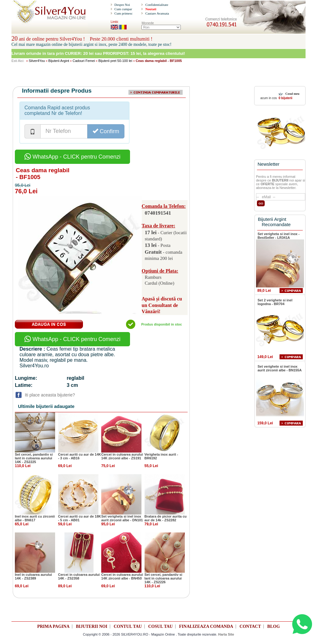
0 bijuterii (285, 98)
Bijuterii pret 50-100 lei (115, 61)
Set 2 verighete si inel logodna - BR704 (275, 302)
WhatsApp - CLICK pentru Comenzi (72, 157)
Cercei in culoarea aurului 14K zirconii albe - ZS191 (122, 456)
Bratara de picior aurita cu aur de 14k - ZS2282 (166, 518)
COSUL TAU (160, 626)
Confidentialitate (156, 5)
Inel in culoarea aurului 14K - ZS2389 (33, 576)
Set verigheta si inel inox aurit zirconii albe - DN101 (122, 518)
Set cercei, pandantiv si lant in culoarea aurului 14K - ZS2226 (163, 578)
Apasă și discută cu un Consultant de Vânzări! (162, 305)
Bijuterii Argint (58, 61)
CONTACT (250, 626)
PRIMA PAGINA (53, 626)
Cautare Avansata (157, 13)
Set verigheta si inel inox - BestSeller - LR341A (279, 235)
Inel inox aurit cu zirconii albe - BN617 (35, 518)
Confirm (106, 131)
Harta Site (226, 634)
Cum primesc (123, 13)
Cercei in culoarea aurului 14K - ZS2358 (79, 576)
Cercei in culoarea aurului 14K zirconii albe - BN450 (122, 576)
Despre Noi (122, 5)
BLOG (273, 626)
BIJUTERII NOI (91, 626)
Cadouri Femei (83, 61)
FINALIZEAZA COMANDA (206, 626)
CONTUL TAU (128, 626)
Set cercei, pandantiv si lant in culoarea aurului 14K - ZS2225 (34, 458)
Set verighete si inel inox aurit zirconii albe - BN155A (280, 368)
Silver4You (37, 61)
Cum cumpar (123, 9)
